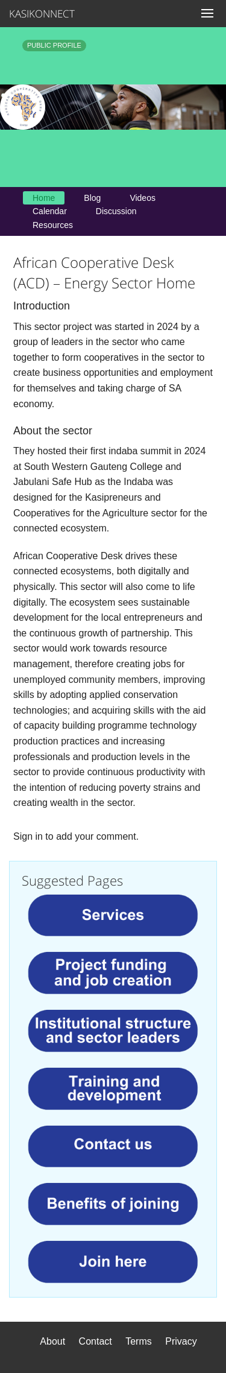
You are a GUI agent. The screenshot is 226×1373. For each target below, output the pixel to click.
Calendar (50, 211)
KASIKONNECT (36, 14)
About (52, 1341)
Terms (138, 1341)
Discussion (116, 211)
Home (44, 198)
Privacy (180, 1341)
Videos (142, 198)
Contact (95, 1341)
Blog (92, 198)
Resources (53, 225)
